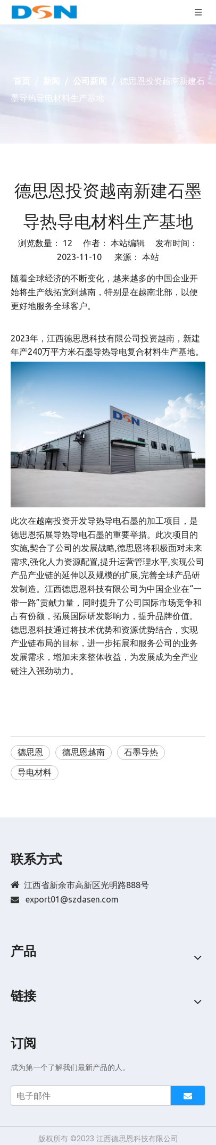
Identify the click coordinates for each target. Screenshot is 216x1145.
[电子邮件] (88, 1095)
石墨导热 (141, 752)
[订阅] (187, 1095)
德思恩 (30, 752)
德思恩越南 (83, 752)
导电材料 (35, 772)
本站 (150, 257)
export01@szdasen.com (72, 899)
